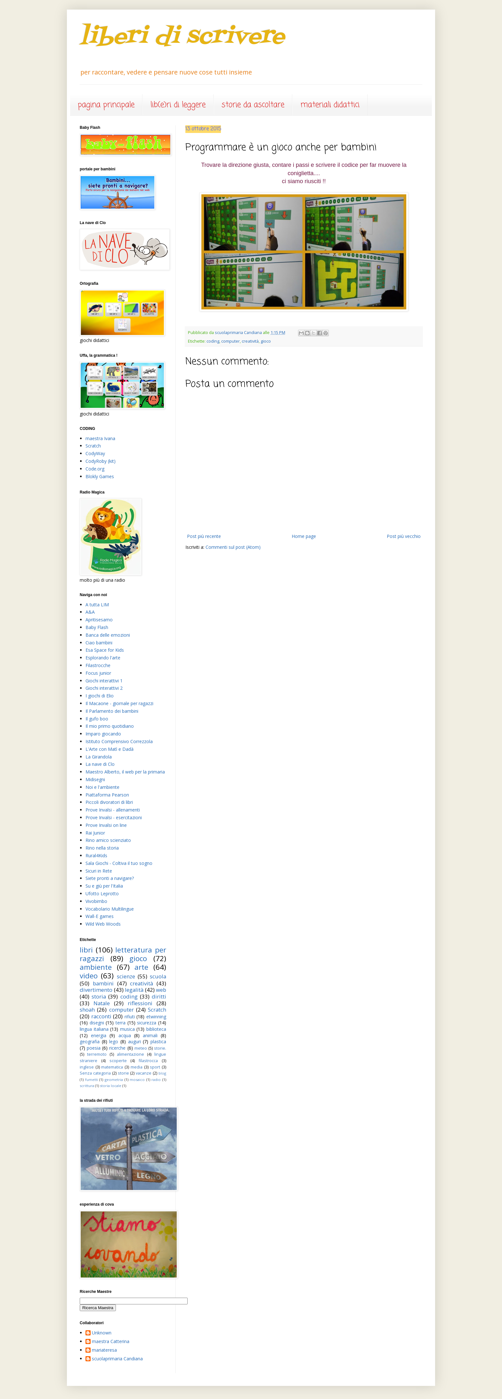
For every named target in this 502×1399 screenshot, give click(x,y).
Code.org (94, 469)
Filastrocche (97, 665)
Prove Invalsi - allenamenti (112, 810)
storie (123, 1073)
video (89, 976)
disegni (97, 1023)
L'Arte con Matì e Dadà (109, 749)
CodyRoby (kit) (100, 461)
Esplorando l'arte (102, 658)
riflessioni (140, 1003)
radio (156, 1079)
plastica (158, 1041)
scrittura (87, 1085)
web (161, 989)
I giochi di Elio (99, 696)
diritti (159, 996)
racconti (101, 1016)
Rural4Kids (96, 855)
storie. (160, 1048)
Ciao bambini (98, 643)
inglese (87, 1067)
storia (99, 996)
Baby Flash (96, 627)
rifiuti (130, 1017)
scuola (158, 976)
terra (120, 1023)
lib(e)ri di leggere (178, 105)
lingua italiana (94, 1029)
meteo (140, 1048)
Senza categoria (95, 1073)
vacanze (143, 1073)
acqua (124, 1035)
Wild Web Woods (103, 924)
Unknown (101, 1333)
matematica (112, 1067)
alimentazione (130, 1054)
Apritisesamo (99, 620)
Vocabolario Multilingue (109, 909)
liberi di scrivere (182, 37)
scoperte (118, 1060)
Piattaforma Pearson (107, 795)
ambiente (96, 967)
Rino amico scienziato (108, 840)
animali (150, 1035)
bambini (103, 983)
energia (98, 1035)
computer (230, 341)
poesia (94, 1048)
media (136, 1067)
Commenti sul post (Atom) (233, 547)
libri (86, 950)
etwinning (156, 1017)
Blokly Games (99, 476)
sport (155, 1067)
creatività (250, 341)
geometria (114, 1079)
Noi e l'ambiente (102, 787)
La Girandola (98, 757)
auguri (134, 1041)
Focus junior (98, 673)
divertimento (96, 989)
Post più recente (204, 536)
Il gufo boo (96, 719)
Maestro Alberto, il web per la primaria (125, 772)
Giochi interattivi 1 (104, 681)
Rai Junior (95, 833)
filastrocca (148, 1060)
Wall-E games (99, 916)
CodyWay (95, 453)
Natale (101, 1003)
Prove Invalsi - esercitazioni (113, 817)
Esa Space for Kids (104, 650)
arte (141, 967)
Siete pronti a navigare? (109, 878)
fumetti (91, 1079)
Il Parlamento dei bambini (111, 711)
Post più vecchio (404, 536)
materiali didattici (330, 105)
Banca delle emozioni (107, 635)
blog (162, 1073)
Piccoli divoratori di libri (109, 802)
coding (212, 341)
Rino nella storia (102, 848)
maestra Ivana (100, 438)
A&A (90, 612)
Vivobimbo (96, 901)
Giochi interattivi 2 (104, 688)
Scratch (93, 446)
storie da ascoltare (253, 105)
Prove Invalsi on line (106, 825)
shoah (87, 1009)
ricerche (117, 1048)
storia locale (110, 1085)
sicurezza (146, 1023)
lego (113, 1041)
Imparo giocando (103, 734)
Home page (304, 536)
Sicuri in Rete (98, 871)
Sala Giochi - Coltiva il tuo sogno (118, 863)
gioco (266, 341)
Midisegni (95, 779)
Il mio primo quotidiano (109, 726)
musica (127, 1029)
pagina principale (106, 105)
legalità (134, 989)
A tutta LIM (97, 605)
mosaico (137, 1079)
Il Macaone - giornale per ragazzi (119, 703)
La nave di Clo (100, 764)
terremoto (97, 1054)
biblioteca (156, 1029)
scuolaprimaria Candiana (117, 1359)
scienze (126, 976)
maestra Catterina (110, 1341)
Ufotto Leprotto (102, 893)
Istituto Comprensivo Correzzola (119, 741)
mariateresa (104, 1350)
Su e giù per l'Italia (104, 886)
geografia (90, 1041)
